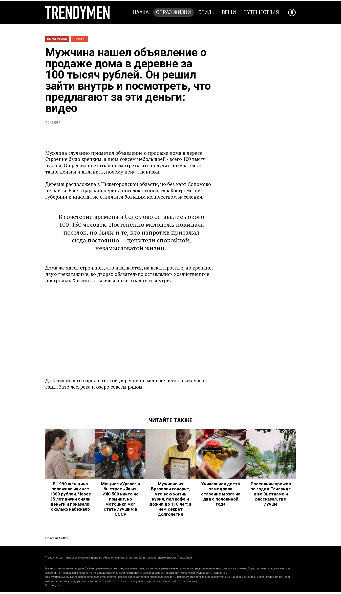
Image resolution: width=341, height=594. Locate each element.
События (79, 39)
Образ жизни (173, 12)
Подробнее (184, 557)
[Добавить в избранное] (292, 12)
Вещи (229, 12)
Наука (141, 12)
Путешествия (261, 12)
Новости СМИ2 (56, 538)
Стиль (206, 12)
